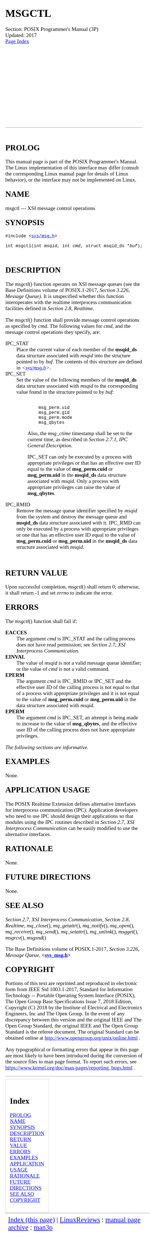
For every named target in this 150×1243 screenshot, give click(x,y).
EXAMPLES (24, 1166)
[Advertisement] (74, 85)
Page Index (17, 41)
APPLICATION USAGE (27, 1175)
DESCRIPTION (27, 1142)
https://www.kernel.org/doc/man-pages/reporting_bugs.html (68, 1076)
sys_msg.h (56, 964)
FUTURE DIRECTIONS (26, 1194)
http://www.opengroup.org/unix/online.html (91, 1047)
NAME (18, 1130)
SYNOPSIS (22, 1136)
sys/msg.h (43, 237)
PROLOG (20, 1124)
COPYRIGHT (25, 1209)
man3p (43, 1236)
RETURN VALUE (20, 1151)
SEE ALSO (22, 1203)
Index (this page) (31, 1228)
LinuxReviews (80, 1228)
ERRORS (20, 1160)
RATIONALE (25, 1185)
